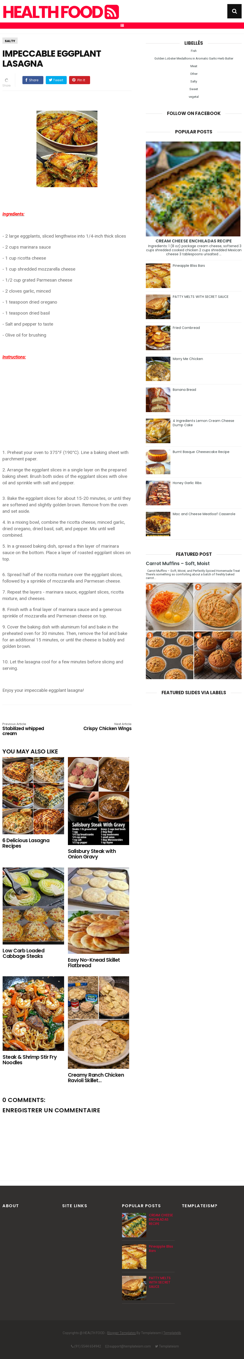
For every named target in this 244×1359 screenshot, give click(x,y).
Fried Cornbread (186, 327)
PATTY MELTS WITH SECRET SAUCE (201, 296)
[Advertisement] (69, 393)
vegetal (194, 96)
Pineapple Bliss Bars (189, 265)
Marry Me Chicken (188, 358)
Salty (10, 41)
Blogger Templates (121, 1333)
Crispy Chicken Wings (106, 727)
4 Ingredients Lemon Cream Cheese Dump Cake (203, 422)
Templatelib (172, 1333)
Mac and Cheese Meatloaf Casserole (204, 514)
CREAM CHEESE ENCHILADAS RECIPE (194, 241)
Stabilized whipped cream (28, 729)
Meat (193, 66)
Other (194, 74)
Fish (194, 51)
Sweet (193, 89)
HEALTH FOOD (60, 12)
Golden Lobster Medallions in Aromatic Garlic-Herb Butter (193, 58)
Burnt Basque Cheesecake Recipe (201, 451)
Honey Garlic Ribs (187, 482)
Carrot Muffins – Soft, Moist (178, 563)
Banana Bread (184, 389)
